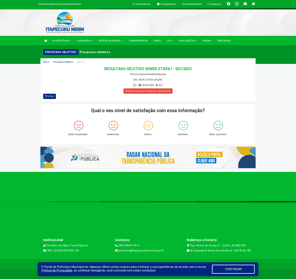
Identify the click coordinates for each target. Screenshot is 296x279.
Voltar (49, 96)
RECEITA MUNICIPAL (111, 40)
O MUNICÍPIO (85, 40)
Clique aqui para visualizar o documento (148, 91)
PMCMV (207, 40)
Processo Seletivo (63, 62)
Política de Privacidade (56, 270)
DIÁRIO (157, 40)
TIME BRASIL (224, 40)
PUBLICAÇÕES (188, 40)
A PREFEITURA (62, 40)
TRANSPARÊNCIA (138, 40)
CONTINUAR (233, 269)
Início (46, 62)
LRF (170, 40)
